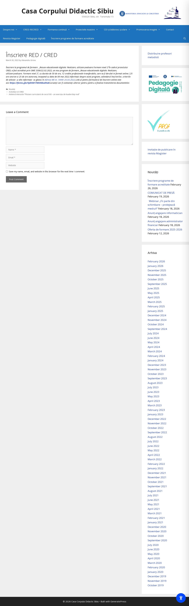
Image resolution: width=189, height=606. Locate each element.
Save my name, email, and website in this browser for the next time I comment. (47, 171)
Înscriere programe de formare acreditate (72, 38)
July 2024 (153, 333)
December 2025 (157, 270)
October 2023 (156, 374)
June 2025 (153, 288)
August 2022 (155, 437)
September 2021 (157, 486)
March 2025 (155, 302)
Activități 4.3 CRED (16, 92)
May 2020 (153, 554)
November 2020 (157, 531)
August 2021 (155, 491)
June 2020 (153, 549)
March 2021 (155, 513)
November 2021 (157, 477)
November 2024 (157, 320)
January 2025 (155, 311)
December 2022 (157, 419)
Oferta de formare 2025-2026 (165, 229)
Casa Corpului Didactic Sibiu (67, 10)
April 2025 (154, 297)
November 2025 (157, 275)
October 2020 (156, 536)
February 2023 (156, 410)
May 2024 (153, 342)
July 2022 (153, 441)
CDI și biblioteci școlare (118, 29)
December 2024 (157, 315)
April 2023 (154, 401)
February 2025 (156, 306)
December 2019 (157, 576)
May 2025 (153, 293)
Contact (170, 29)
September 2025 (157, 284)
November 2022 (157, 423)
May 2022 (153, 450)
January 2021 (155, 522)
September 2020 (157, 540)
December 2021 (157, 473)
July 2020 (153, 545)
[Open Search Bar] (184, 38)
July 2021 (153, 495)
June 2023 (153, 392)
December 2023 (157, 365)
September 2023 (157, 378)
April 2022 (154, 455)
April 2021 (154, 509)
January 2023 (155, 414)
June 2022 (153, 446)
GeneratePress (118, 601)
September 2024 (157, 329)
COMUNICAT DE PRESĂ (161, 192)
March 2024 (155, 351)
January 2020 (155, 572)
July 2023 (153, 387)
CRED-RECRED (34, 29)
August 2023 (155, 383)
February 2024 (156, 356)
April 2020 (154, 558)
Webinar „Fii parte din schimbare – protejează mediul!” (161, 204)
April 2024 (154, 347)
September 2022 (157, 432)
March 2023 (155, 405)
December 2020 (157, 527)
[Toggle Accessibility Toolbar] (181, 598)
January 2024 (155, 360)
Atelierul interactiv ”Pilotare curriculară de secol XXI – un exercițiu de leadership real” (44, 94)
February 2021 (156, 518)
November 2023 (157, 369)
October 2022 (156, 428)
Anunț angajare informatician (165, 213)
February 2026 (156, 261)
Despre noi (11, 29)
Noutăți (12, 89)
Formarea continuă (60, 29)
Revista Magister (11, 38)
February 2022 (156, 464)
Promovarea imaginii (149, 29)
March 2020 (155, 563)
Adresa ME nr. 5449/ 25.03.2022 (60, 79)
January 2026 (155, 266)
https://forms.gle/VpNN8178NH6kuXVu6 (29, 82)
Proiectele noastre (88, 29)
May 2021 (153, 504)
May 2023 (153, 396)
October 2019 (156, 585)
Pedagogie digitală (35, 38)
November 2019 (157, 581)
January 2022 (155, 468)
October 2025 (156, 279)
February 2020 (156, 567)
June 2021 (153, 500)
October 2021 (156, 482)
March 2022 (155, 459)
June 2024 (153, 338)
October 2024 (156, 324)
